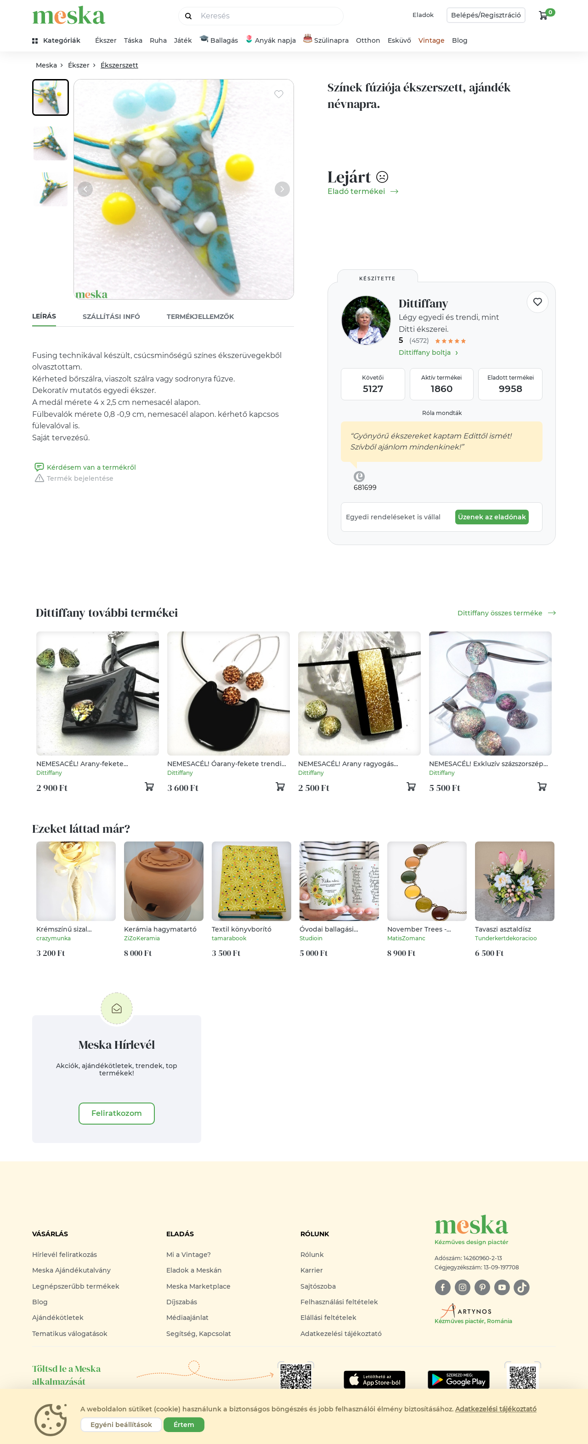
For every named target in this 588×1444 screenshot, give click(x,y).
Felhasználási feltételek (339, 1302)
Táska (133, 40)
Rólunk (312, 1255)
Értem (184, 1425)
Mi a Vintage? (188, 1255)
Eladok (423, 14)
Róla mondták (442, 412)
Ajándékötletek (58, 1317)
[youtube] (502, 1287)
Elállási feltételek (328, 1317)
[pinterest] (482, 1287)
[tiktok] (522, 1287)
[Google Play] (375, 1379)
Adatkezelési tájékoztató (341, 1334)
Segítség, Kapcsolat (198, 1334)
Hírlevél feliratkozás (64, 1255)
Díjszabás (181, 1302)
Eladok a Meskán (194, 1270)
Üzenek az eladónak (492, 517)
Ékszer (106, 40)
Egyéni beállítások (121, 1425)
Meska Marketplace (198, 1286)
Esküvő (399, 40)
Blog (460, 40)
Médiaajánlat (187, 1317)
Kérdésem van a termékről (84, 467)
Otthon (368, 40)
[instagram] (462, 1287)
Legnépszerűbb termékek (75, 1286)
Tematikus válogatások (69, 1334)
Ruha (158, 40)
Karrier (311, 1270)
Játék (183, 40)
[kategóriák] (60, 41)
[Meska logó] (495, 1230)
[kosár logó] (543, 15)
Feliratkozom (116, 1113)
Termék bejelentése (72, 478)
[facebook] (443, 1287)
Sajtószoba (318, 1286)
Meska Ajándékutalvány (71, 1270)
